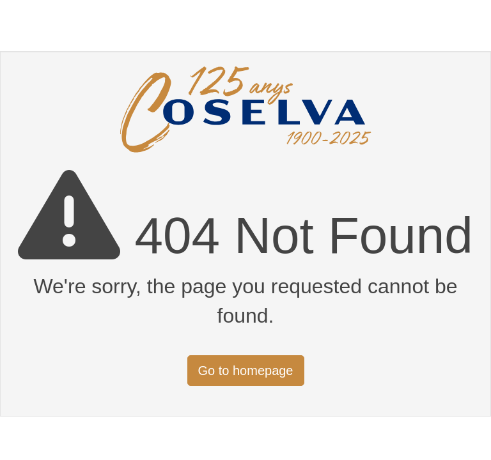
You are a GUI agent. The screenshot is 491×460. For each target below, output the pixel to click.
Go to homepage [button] (245, 371)
